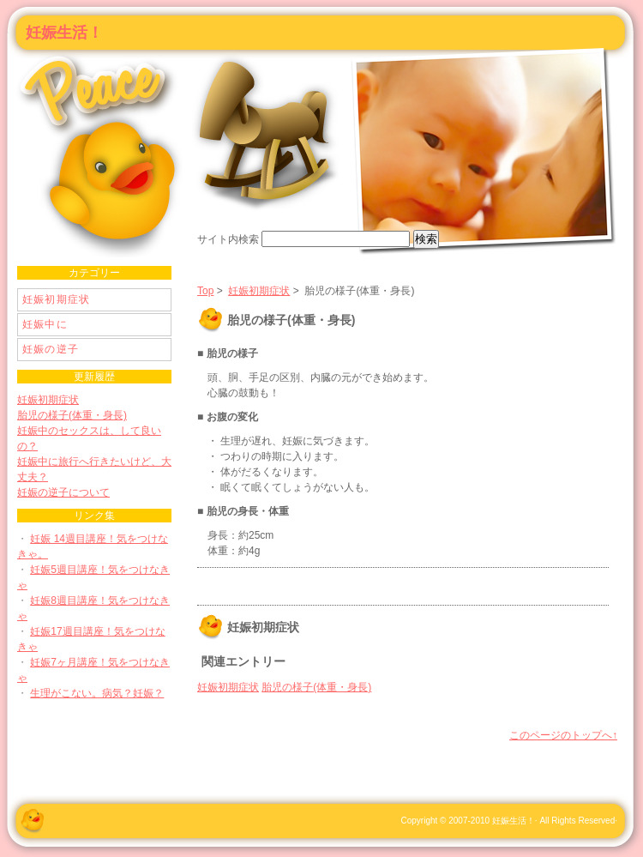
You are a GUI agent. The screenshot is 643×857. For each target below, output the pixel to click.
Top (205, 291)
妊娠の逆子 (50, 349)
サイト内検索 (228, 239)
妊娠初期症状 (259, 291)
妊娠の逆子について (63, 492)
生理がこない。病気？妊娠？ (97, 693)
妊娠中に (45, 324)
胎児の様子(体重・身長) (316, 687)
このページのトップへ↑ (563, 735)
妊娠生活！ (64, 32)
